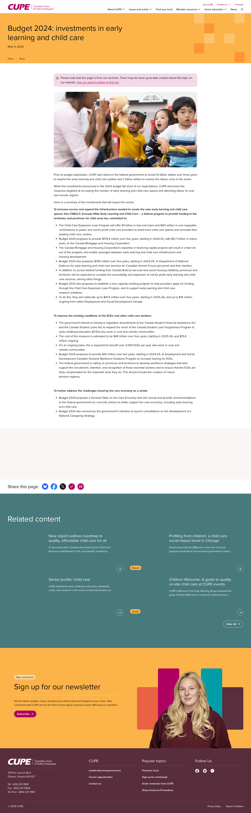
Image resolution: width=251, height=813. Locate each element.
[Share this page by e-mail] (80, 487)
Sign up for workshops (155, 777)
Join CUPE (207, 4)
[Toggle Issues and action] (140, 9)
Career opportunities (101, 777)
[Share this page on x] (63, 487)
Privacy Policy (214, 806)
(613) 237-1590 (21, 784)
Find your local (164, 9)
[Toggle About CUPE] (116, 9)
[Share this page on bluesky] (45, 487)
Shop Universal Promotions (157, 790)
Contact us (95, 783)
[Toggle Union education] (216, 9)
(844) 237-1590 (27, 792)
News (234, 9)
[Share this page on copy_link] (72, 487)
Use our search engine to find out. (98, 82)
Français (239, 4)
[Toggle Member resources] (188, 9)
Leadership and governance (105, 770)
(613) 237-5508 (22, 788)
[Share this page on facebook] (54, 487)
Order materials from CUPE (157, 783)
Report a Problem (234, 806)
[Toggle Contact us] (224, 4)
